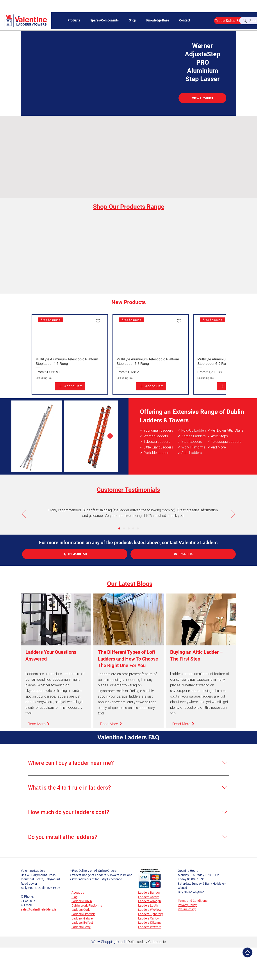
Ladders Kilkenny (149, 922)
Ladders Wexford (149, 927)
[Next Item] (110, 436)
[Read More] (38, 723)
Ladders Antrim (148, 897)
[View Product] (202, 98)
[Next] (233, 514)
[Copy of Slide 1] (124, 528)
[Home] (247, 952)
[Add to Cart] (70, 386)
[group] (128, 354)
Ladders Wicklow (149, 909)
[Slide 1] (119, 528)
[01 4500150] (74, 554)
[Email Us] (183, 554)
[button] (73, 20)
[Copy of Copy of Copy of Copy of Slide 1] (138, 528)
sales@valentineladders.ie (38, 909)
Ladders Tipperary (150, 914)
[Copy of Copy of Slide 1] (129, 528)
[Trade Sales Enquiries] (233, 20)
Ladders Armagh (149, 901)
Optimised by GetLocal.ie (146, 942)
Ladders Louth (148, 905)
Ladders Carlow (149, 918)
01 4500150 (29, 901)
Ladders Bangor (149, 892)
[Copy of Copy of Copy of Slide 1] (133, 528)
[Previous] (24, 514)
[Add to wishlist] (98, 320)
